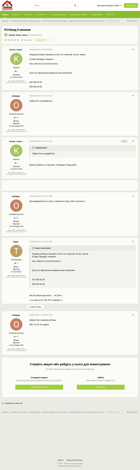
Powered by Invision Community (70, 466)
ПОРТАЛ (110, 14)
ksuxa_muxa (21, 35)
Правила (16, 14)
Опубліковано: (40, 49)
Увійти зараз (101, 387)
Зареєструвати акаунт (39, 387)
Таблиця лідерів (58, 14)
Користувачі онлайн (78, 14)
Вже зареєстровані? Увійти (109, 6)
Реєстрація (131, 5)
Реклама (28, 14)
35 (16, 263)
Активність (41, 14)
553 (16, 118)
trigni (15, 241)
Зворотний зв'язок (74, 460)
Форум (5, 15)
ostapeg (16, 96)
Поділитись (26, 40)
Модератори (96, 14)
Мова (61, 460)
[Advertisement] (61, 187)
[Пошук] (52, 5)
